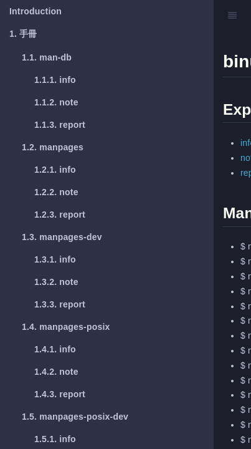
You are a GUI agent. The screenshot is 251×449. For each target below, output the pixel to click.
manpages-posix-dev (75, 417)
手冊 (23, 34)
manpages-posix (66, 327)
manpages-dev (62, 237)
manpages (52, 147)
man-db (47, 57)
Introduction (35, 11)
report (59, 125)
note (56, 102)
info (55, 80)
